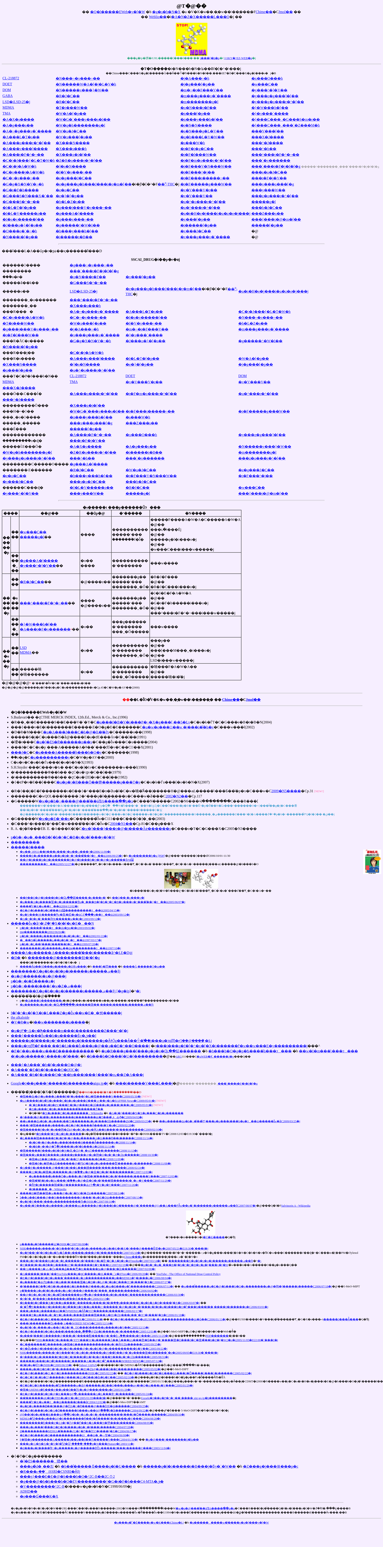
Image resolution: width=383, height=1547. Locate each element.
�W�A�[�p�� (71, 113)
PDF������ (217, 1335)
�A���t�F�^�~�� (23, 155)
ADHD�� (28, 1491)
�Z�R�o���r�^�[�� (79, 160)
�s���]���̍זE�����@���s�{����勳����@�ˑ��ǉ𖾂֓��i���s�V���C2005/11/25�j (94, 1335)
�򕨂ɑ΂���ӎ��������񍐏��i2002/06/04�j (42, 932)
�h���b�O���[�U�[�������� (125, 1056)
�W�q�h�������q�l (80, 125)
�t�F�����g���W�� (206, 184)
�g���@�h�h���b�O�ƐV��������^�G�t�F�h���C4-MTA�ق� (92, 1481)
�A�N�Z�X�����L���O (200, 17)
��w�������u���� (59, 1022)
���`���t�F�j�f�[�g (275, 166)
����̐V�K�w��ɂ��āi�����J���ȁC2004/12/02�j (63, 1402)
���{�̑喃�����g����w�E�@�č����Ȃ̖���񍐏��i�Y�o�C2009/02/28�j (77, 1125)
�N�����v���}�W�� (82, 90)
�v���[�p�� (195, 219)
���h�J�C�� (266, 208)
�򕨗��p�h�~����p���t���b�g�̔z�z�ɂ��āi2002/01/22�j (64, 936)
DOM (6, 90)
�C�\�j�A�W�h (19, 166)
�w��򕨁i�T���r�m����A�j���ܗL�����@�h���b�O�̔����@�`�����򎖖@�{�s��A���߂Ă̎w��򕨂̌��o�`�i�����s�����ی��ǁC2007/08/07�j (138, 1205)
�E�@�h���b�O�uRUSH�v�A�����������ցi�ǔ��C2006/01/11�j (168, 1319)
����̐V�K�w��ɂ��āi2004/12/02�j (49, 906)
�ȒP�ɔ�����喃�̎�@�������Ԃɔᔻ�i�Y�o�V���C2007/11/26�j (84, 1185)
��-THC (166, 184)
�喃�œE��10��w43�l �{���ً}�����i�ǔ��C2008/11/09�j (76, 1159)
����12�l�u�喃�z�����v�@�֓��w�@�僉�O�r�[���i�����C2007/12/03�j (86, 1172)
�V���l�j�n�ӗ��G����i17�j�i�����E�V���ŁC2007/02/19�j (74, 1265)
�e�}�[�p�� (70, 196)
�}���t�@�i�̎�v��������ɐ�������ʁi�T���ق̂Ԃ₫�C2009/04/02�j (81, 1117)
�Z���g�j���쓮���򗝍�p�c (270, 1466)
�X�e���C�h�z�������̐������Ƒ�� (66, 1109)
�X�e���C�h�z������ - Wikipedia (72, 1113)
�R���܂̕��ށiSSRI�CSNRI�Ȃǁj (50, 1471)
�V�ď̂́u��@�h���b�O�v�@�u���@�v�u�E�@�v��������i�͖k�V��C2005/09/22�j (93, 1348)
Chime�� (264, 12)
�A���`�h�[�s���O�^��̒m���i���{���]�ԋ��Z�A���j (77, 1075)
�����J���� (28, 847)
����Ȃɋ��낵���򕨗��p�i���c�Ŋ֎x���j (53, 966)
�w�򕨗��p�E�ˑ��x (54, 819)
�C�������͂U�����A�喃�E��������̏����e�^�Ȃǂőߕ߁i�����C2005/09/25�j (90, 1344)
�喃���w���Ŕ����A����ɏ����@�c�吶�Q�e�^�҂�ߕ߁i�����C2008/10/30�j (89, 1155)
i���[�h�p (210, 58)
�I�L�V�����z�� (24, 213)
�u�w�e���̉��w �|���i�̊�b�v (178, 727)
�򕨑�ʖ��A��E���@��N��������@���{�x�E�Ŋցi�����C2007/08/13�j (81, 1197)
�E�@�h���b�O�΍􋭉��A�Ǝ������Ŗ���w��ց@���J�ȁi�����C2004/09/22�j (84, 1410)
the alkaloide (20, 1017)
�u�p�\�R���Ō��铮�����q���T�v (98, 782)
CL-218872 (10, 78)
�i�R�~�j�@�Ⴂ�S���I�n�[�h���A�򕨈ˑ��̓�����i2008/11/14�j (72, 1146)
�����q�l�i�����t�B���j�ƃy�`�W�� (189, 1466)
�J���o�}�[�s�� (22, 225)
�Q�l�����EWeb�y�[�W (117, 12)
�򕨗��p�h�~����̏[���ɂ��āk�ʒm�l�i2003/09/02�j (57, 928)
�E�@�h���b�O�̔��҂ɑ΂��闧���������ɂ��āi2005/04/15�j (70, 910)
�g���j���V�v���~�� (84, 208)
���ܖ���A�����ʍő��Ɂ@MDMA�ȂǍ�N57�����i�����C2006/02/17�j (81, 1311)
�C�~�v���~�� (20, 178)
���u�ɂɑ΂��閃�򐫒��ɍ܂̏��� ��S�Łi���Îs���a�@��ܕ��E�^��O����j (80, 1046)
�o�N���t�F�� (198, 108)
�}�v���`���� (270, 113)
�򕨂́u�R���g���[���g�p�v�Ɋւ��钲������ (151, 1051)
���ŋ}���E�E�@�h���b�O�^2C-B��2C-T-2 (67, 1476)
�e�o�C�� (68, 190)
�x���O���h (267, 78)
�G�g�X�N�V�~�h (23, 184)
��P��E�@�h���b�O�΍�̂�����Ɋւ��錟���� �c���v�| (63, 897)
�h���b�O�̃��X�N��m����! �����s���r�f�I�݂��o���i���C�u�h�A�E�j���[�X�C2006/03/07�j (110, 1303)
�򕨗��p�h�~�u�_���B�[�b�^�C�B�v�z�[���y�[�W (63, 837)
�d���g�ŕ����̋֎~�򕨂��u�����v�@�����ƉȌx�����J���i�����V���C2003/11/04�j (95, 1448)
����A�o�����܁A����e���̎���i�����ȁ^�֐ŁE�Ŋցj (71, 953)
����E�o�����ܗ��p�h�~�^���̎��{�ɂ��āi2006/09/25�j (71, 855)
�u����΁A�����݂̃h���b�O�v (68, 752)
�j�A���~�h (194, 78)
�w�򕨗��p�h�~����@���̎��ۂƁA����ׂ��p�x (86, 801)
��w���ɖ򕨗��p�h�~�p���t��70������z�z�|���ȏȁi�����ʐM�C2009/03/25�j (86, 1121)
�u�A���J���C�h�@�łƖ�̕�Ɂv (76, 732)
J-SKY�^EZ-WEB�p (238, 58)
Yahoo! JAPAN (88, 1365)
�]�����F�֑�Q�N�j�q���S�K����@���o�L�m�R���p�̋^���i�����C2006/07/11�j (97, 1286)
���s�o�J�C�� (269, 172)
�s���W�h (192, 143)
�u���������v (50, 757)
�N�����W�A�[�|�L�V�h (86, 84)
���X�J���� (267, 137)
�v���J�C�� (195, 231)
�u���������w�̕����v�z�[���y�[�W (229, 1522)
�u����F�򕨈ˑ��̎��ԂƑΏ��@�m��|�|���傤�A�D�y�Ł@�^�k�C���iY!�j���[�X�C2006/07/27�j (95, 1282)
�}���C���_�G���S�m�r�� (285, 119)
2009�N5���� (286, 791)
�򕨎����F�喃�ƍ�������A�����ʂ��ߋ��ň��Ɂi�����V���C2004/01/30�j (79, 1439)
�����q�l (263, 202)
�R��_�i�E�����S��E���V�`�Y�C (53, 722)
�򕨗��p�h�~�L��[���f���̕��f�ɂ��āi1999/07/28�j (59, 944)
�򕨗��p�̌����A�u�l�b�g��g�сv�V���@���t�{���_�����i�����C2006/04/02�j (89, 1290)
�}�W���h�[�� (269, 108)
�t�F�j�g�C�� (197, 149)
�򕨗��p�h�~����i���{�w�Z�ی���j (46, 986)
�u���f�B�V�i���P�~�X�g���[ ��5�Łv (143, 722)
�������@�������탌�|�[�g (64, 958)
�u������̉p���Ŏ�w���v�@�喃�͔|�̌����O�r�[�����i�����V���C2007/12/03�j (103, 1176)
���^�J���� (267, 143)
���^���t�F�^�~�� (275, 155)
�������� (25, 842)
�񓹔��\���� (138, 991)
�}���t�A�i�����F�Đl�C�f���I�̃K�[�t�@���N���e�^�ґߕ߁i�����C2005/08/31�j (94, 1357)
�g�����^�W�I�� (78, 225)
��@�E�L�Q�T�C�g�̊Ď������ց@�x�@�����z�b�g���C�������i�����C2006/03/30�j (102, 1294)
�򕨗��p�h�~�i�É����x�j (33, 981)
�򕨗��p (20, 1000)
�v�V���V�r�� (198, 190)
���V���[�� (267, 131)
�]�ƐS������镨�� (44, 1461)
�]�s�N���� (71, 166)
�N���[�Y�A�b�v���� (59, 1134)
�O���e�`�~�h (19, 231)
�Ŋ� (16, 958)
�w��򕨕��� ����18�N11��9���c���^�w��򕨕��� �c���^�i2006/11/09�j (65, 851)
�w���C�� (264, 84)
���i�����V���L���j (144, 1083)
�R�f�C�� (68, 102)
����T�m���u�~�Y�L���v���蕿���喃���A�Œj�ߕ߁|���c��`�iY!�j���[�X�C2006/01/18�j (102, 1315)
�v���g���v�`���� (205, 237)
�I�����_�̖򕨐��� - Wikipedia (47, 1189)
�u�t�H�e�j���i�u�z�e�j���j (215, 213)
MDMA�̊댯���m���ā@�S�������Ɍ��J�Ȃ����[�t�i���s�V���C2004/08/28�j (90, 1418)
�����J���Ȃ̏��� (340, 1319)
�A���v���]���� (25, 149)
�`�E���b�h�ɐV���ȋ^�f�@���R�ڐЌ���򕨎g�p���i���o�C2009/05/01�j (91, 1105)
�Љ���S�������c (44, 1000)
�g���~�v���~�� (91, 265)
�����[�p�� (267, 225)
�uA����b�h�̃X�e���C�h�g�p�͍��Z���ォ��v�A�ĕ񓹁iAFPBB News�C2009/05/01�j (88, 1100)
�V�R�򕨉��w (20, 1022)
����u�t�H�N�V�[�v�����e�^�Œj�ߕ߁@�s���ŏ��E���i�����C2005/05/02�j (90, 1369)
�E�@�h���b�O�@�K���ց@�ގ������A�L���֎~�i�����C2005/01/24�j (86, 1394)
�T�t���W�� (71, 108)
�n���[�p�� (195, 113)
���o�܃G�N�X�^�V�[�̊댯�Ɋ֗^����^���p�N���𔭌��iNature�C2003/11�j (77, 1443)
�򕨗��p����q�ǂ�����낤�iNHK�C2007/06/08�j (54, 1244)
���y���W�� (268, 190)
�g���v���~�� (75, 219)
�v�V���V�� (196, 196)
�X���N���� (73, 143)
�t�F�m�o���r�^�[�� (206, 160)
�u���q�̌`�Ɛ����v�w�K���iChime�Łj (148, 1522)
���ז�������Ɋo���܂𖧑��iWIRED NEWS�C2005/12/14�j (66, 1323)
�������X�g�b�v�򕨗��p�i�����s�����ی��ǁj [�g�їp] (71, 991)
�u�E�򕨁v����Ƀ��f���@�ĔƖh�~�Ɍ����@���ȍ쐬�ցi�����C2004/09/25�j (84, 1406)
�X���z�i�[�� (73, 155)
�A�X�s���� (18, 119)
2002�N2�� (176, 796)
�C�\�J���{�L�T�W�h (28, 160)
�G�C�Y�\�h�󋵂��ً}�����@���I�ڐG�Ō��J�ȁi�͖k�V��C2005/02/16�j (77, 1377)
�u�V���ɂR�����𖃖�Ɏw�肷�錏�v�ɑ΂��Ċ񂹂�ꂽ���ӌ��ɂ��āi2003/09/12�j (75, 914)
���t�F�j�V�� (269, 178)
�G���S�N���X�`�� (27, 196)
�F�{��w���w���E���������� (52, 1051)
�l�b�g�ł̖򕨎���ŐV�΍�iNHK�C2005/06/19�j (46, 1365)
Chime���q (133, 1256)
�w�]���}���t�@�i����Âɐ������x (126, 829)
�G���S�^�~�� (21, 202)
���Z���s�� (267, 213)
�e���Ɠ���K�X (39, 1496)
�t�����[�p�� (198, 225)
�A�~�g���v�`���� (27, 131)
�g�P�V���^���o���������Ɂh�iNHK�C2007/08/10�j (68, 1201)
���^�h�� (264, 149)
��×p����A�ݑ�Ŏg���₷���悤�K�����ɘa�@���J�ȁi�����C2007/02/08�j (87, 1269)
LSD (23, 648)
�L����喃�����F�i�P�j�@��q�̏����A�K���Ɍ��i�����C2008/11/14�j (86, 1138)
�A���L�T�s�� (21, 137)
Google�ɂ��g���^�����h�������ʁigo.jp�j (59, 1083)
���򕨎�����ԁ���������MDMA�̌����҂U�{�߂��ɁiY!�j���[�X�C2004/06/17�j (78, 1431)
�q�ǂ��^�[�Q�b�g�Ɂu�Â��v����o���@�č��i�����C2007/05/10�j (80, 1252)
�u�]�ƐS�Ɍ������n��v (64, 742)
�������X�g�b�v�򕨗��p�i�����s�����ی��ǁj (210, 1261)
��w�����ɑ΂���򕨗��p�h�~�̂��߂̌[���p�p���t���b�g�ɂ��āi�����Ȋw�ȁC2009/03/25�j (229, 1121)
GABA (7, 96)
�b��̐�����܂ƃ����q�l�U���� (98, 1466)
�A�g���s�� (18, 125)
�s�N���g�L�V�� (201, 131)
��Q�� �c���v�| (128, 897)
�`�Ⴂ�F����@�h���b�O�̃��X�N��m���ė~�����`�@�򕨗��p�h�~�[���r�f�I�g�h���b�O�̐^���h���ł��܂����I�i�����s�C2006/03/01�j (144, 1307)
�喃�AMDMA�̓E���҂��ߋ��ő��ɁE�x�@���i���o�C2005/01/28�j (75, 1389)
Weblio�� (158, 17)
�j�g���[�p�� (197, 84)
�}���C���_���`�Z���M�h (285, 125)
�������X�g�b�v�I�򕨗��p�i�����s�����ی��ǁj (65, 971)
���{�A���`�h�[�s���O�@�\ (46, 1065)
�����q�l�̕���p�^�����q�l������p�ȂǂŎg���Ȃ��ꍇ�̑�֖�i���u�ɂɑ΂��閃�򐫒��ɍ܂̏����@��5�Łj (111, 1041)
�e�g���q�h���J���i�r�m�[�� (94, 184)
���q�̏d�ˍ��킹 (37, 1466)
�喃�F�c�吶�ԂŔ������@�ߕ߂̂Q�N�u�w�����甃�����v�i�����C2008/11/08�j (100, 1163)
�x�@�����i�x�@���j (38, 976)
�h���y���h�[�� (77, 231)
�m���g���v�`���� (205, 96)
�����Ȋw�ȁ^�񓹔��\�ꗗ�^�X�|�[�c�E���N (52, 923)
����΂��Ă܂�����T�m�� (144, 966)
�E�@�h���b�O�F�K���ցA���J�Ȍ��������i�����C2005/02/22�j (188, 1373)
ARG (179, 1056)
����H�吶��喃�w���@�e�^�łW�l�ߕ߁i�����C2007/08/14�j (72, 1193)
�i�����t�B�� (74, 237)
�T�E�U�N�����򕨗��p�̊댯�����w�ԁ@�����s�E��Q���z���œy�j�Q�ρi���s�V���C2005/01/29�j (106, 1385)
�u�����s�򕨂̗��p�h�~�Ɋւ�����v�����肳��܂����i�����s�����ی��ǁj (87, 1004)
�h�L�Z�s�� (70, 202)
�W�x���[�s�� (74, 137)
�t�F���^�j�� (197, 172)
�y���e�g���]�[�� (275, 96)
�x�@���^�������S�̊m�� (172, 1439)
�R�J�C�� (68, 96)
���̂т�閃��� (104, 966)
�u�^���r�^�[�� (200, 208)
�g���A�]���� (75, 213)
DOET (7, 84)
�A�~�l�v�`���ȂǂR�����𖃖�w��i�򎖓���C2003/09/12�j (60, 919)
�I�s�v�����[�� (23, 219)
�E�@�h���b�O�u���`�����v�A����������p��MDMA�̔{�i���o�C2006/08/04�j (96, 1278)
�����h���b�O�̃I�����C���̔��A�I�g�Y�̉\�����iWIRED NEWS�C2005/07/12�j (91, 1361)
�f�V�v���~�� (74, 172)
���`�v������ (270, 160)
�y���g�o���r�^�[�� (277, 102)
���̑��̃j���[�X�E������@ (76, 1092)
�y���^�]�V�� (269, 90)
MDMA (8, 107)
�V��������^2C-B (42, 1486)
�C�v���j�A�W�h (23, 172)
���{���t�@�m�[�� (276, 219)
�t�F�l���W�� (198, 155)
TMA (6, 113)
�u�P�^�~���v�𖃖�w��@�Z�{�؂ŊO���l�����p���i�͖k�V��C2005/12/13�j (84, 1327)
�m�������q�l (199, 102)
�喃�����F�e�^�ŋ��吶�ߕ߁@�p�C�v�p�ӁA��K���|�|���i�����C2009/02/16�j (91, 1129)
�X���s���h (71, 149)
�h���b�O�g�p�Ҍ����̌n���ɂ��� (250, 1051)
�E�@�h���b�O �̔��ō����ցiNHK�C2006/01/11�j (61, 1319)
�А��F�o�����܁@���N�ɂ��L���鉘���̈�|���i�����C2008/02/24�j (82, 1167)
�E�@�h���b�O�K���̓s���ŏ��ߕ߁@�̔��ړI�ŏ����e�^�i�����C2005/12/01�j (88, 1331)
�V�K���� (214, 1237)
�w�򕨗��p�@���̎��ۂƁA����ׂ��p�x (205, 1508)
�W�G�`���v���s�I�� (83, 119)
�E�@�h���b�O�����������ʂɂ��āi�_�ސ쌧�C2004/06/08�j (75, 1435)
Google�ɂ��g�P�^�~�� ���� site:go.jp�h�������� (186, 1398)
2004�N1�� (121, 824)
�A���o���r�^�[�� (26, 143)
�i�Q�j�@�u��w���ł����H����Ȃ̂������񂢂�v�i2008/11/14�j (82, 1142)
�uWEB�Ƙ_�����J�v (215, 1056)
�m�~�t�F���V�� (201, 90)
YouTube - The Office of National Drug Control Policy (188, 1274)
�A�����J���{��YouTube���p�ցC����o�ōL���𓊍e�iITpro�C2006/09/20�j (84, 1274)
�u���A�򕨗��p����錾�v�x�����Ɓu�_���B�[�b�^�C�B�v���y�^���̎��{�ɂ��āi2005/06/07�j (102, 902)
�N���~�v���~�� (78, 78)
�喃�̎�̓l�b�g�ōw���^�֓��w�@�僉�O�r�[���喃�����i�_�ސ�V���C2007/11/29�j (100, 1180)
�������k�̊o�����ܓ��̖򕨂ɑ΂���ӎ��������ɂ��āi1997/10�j (70, 948)
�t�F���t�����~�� (204, 178)
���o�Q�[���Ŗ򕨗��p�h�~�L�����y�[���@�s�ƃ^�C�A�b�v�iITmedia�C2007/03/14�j (90, 1261)
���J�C (20, 752)
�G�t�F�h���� (20, 190)
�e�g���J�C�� (74, 178)
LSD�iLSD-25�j (16, 102)
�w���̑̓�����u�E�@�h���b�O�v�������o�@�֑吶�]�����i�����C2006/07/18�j (256, 1286)
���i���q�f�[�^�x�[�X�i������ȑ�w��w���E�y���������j (231, 1046)
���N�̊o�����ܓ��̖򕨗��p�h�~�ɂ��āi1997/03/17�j (61, 940)
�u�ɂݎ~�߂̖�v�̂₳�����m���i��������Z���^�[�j (69, 1031)
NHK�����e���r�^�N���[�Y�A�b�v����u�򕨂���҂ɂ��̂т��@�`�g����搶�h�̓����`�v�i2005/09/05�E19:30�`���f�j (119, 1352)
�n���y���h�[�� (201, 119)
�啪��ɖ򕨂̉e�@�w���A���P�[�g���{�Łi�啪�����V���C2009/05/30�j (80, 1096)
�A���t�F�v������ (45, 629)
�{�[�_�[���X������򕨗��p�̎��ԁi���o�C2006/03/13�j (65, 1298)
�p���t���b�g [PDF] (146, 855)
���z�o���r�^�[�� (274, 196)
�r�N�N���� (196, 125)
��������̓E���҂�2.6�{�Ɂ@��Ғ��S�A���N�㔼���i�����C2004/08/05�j (87, 1423)
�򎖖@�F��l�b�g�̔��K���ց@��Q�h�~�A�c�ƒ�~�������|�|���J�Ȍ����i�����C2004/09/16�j (102, 1414)
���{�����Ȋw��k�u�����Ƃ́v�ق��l (53, 1036)
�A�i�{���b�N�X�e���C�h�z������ (146, 1113)
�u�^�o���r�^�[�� (203, 202)
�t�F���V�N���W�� (206, 166)
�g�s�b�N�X (166, 12)
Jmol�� (286, 12)
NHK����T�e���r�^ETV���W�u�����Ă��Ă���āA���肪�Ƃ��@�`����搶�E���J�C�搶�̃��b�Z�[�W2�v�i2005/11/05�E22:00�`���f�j (157, 1340)
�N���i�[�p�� (20, 237)
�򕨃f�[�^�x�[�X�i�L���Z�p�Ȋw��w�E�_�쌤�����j (66, 1013)
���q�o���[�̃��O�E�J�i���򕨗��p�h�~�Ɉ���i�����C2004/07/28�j (77, 1427)
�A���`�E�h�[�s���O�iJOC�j (45, 1070)
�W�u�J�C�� (71, 131)
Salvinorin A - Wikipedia (295, 1205)
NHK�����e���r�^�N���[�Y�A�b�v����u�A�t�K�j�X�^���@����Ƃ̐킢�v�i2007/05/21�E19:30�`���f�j (114, 1248)
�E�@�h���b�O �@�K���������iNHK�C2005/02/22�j (68, 1373)
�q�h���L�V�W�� (202, 137)
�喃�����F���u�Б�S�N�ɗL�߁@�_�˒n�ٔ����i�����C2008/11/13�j (79, 1150)
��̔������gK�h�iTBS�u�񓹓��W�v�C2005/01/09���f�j (63, 1398)
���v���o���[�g (272, 184)
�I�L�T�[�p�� (19, 208)
